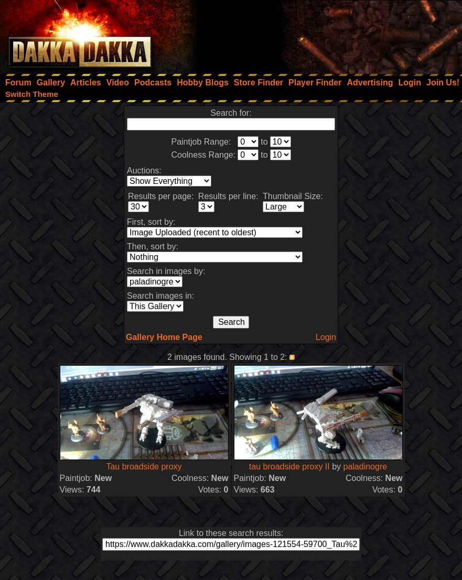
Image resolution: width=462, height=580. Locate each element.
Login (326, 337)
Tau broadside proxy (143, 466)
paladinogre (365, 466)
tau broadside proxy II (289, 466)
